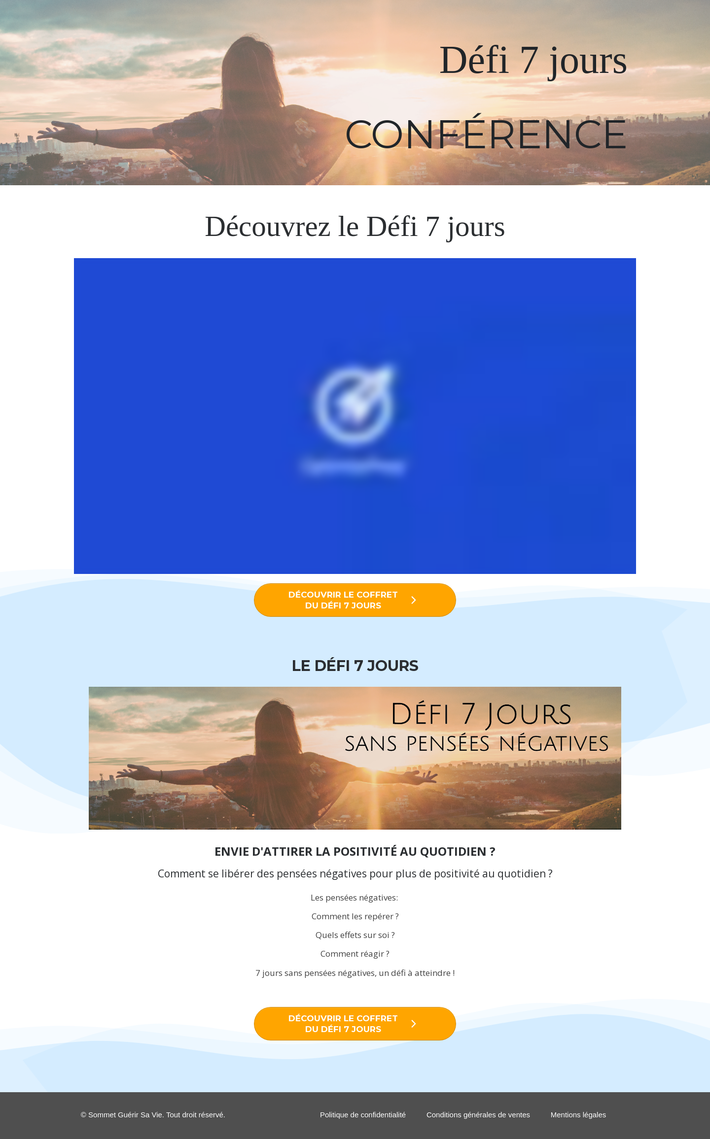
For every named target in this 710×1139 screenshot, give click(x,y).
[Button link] (355, 600)
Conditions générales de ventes (478, 1114)
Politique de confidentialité (363, 1114)
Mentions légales (578, 1114)
